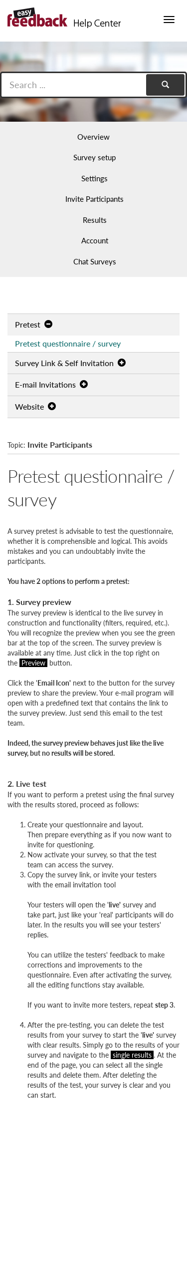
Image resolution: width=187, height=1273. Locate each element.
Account (94, 240)
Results (95, 219)
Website (35, 406)
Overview (93, 136)
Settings (94, 178)
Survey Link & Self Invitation (70, 363)
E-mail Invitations (51, 384)
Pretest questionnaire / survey (68, 343)
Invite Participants (94, 198)
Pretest (33, 324)
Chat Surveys (94, 261)
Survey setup (94, 157)
